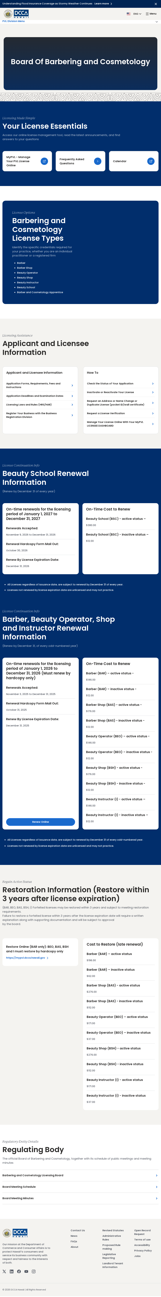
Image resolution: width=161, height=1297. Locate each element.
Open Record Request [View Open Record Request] (142, 1233)
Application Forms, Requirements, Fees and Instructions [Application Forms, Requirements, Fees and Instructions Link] (33, 385)
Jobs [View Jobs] (137, 1257)
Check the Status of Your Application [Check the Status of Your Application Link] (110, 384)
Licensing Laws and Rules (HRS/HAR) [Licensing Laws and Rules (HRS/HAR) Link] (29, 405)
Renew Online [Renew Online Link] (40, 822)
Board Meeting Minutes (18, 1199)
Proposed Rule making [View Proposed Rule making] (111, 1247)
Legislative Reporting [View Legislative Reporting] (109, 1257)
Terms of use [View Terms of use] (142, 1240)
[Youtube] (26, 1272)
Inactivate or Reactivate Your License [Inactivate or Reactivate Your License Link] (110, 392)
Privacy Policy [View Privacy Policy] (143, 1251)
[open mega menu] (150, 14)
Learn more (104, 3)
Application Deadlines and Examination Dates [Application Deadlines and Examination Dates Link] (34, 396)
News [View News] (74, 1237)
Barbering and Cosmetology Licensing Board (34, 1176)
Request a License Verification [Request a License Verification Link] (106, 414)
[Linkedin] (11, 1272)
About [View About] (74, 1248)
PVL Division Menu (80, 22)
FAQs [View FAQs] (74, 1242)
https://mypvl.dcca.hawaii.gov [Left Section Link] (27, 958)
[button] (134, 13)
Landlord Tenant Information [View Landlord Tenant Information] (112, 1266)
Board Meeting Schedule (19, 1188)
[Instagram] (33, 1272)
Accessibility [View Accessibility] (142, 1246)
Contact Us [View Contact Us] (78, 1231)
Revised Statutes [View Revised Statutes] (113, 1231)
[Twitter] (4, 1272)
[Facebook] (19, 1272)
